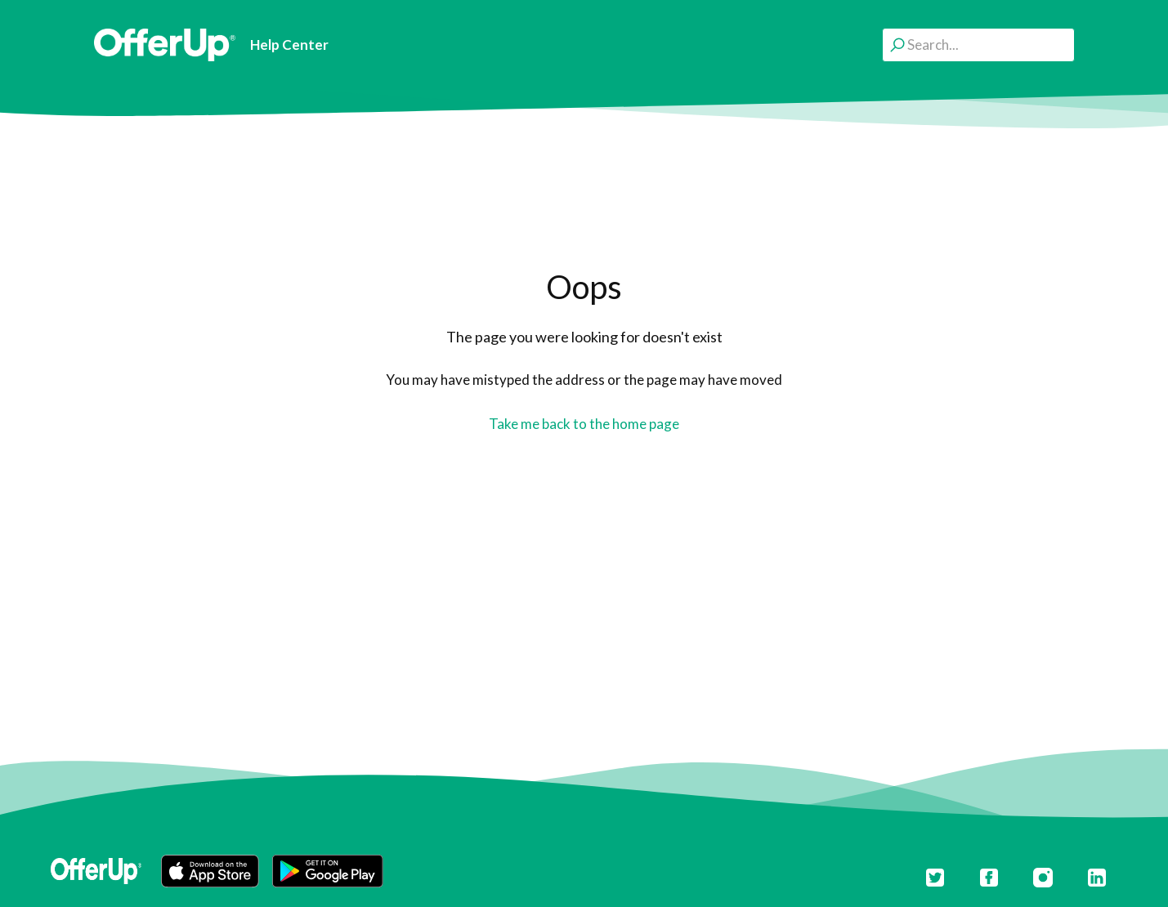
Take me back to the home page (584, 423)
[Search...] (978, 44)
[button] (210, 871)
